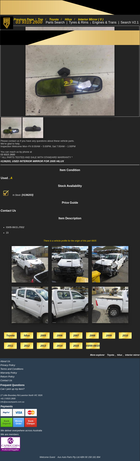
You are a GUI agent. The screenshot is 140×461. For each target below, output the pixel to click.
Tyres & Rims (79, 22)
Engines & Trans (104, 22)
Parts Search (56, 22)
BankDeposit (7, 422)
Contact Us (6, 380)
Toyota (111, 355)
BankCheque (31, 422)
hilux (120, 355)
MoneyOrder (18, 422)
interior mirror (132, 355)
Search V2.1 (130, 22)
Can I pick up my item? (12, 389)
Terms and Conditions (11, 369)
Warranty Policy (8, 372)
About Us (5, 361)
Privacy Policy (7, 365)
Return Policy (7, 376)
